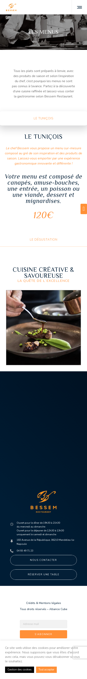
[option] (43, 327)
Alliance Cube (58, 609)
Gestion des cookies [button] (20, 669)
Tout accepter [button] (46, 669)
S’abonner (43, 634)
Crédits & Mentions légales (43, 603)
